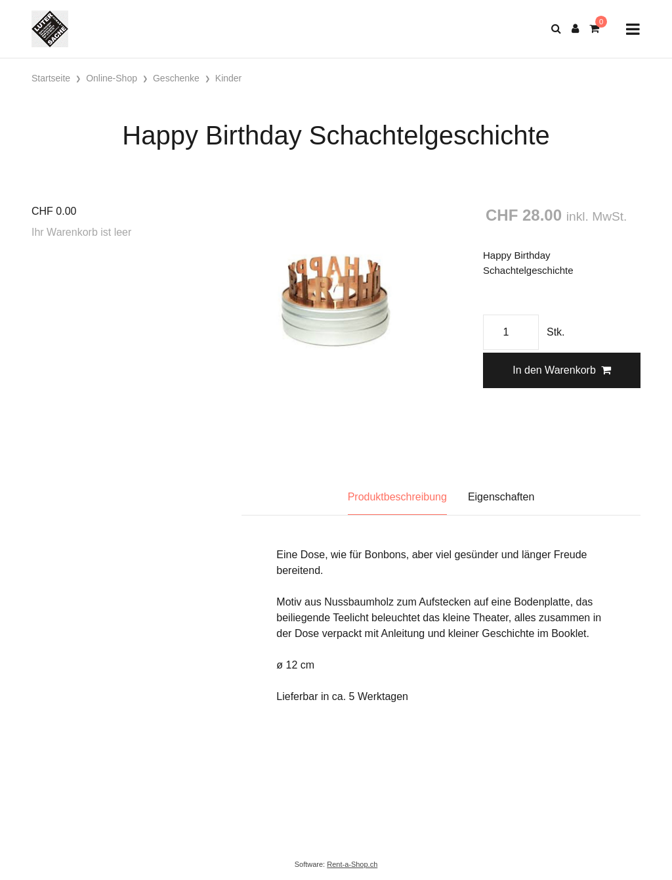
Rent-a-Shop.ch (352, 864)
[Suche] (556, 29)
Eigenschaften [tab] (501, 496)
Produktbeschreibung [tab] (397, 496)
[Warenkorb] (594, 29)
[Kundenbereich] (575, 29)
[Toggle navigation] (632, 29)
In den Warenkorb (562, 370)
